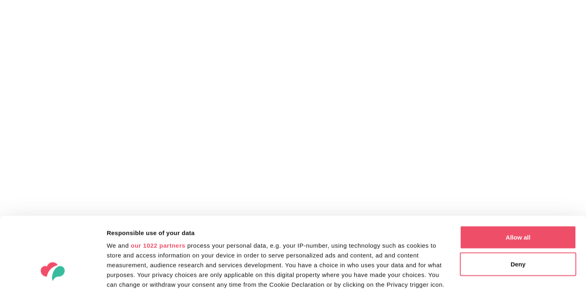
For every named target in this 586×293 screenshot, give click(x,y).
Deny (518, 205)
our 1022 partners (158, 187)
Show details (125, 276)
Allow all (518, 178)
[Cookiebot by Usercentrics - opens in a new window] (52, 277)
